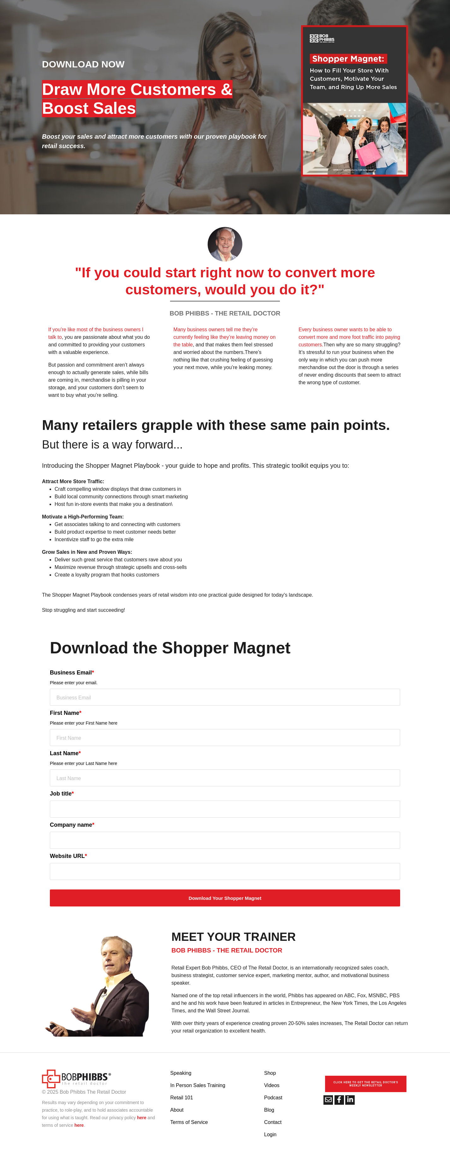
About (177, 1110)
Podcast (273, 1097)
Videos (272, 1085)
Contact (272, 1122)
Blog (269, 1110)
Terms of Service (189, 1122)
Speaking (181, 1073)
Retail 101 (181, 1097)
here (141, 1117)
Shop (270, 1073)
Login (270, 1134)
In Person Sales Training (197, 1085)
